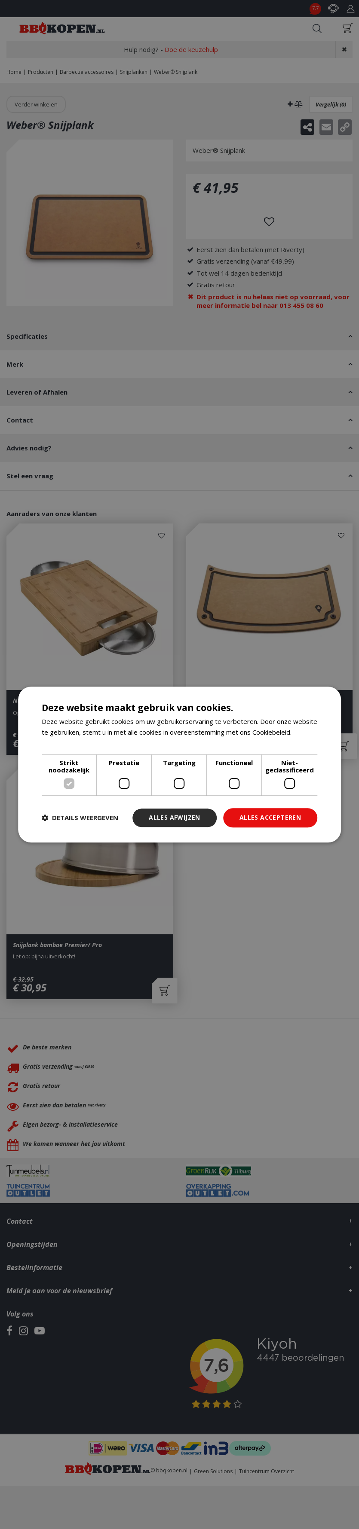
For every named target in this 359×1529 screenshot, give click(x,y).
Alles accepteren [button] (270, 817)
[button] (80, 818)
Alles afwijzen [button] (174, 817)
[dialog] (179, 764)
